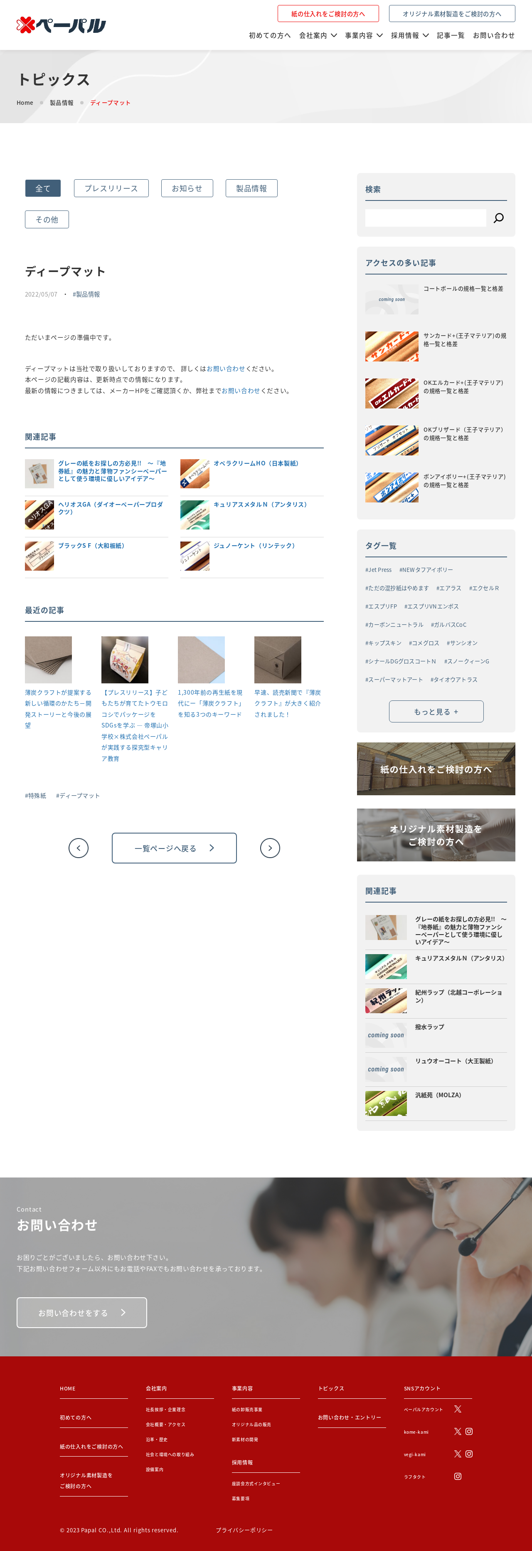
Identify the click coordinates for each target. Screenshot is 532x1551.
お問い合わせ (226, 368)
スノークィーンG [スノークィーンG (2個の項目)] (468, 661)
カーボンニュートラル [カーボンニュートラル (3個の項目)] (396, 624)
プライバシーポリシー (244, 1530)
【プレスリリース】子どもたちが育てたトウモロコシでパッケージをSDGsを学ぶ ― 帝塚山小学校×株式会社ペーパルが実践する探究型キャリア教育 (134, 725)
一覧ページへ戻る (174, 848)
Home (25, 102)
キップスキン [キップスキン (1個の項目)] (384, 643)
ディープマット (79, 795)
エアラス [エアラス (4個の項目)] (450, 588)
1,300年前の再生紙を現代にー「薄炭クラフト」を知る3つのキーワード (211, 703)
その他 (47, 219)
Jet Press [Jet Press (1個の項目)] (380, 570)
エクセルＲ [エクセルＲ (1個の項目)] (486, 588)
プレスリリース (111, 188)
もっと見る (436, 711)
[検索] (498, 218)
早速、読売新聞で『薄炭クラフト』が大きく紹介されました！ (287, 703)
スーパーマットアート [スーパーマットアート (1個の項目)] (395, 679)
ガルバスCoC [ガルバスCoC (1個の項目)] (450, 624)
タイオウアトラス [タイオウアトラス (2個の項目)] (455, 679)
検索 (373, 188)
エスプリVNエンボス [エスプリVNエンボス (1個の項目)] (433, 606)
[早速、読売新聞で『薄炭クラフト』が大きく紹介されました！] (277, 661)
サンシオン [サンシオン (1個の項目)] (464, 643)
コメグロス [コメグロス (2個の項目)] (425, 643)
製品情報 (62, 102)
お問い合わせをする (81, 1312)
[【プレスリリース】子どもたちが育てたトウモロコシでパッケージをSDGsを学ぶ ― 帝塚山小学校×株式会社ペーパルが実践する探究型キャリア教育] (124, 661)
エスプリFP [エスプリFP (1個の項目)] (382, 606)
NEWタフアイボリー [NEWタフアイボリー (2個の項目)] (427, 570)
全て (43, 188)
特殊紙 (37, 795)
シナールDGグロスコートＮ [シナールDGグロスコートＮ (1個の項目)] (402, 661)
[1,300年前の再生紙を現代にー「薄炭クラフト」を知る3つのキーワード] (201, 661)
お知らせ (187, 188)
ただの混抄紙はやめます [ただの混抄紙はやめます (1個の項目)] (398, 588)
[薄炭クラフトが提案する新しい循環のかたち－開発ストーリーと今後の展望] (48, 661)
